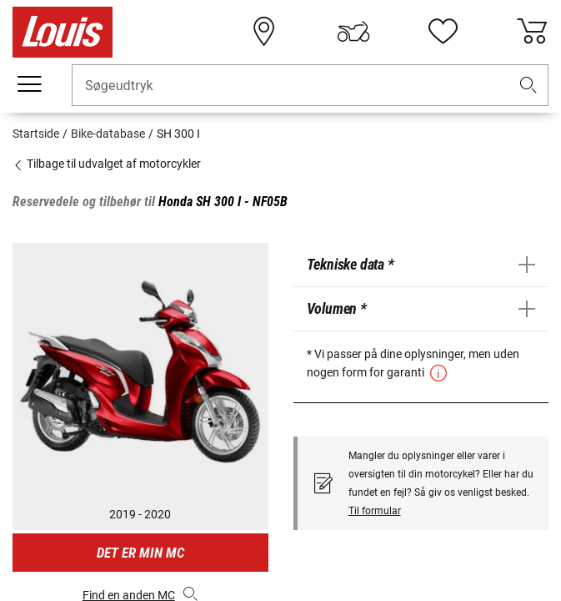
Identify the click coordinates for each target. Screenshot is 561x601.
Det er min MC (140, 552)
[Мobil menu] (29, 84)
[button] (528, 85)
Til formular (374, 511)
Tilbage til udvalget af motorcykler (107, 163)
